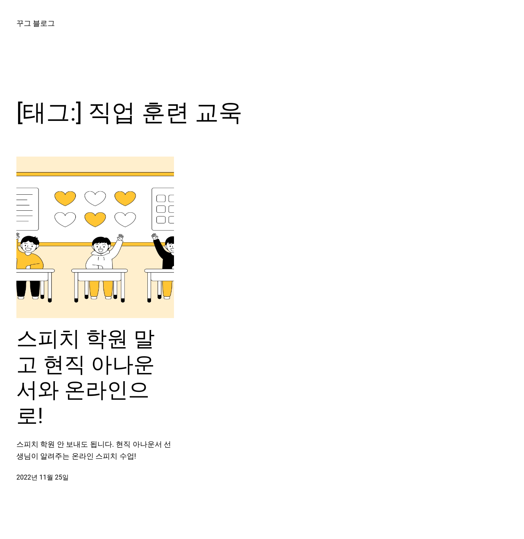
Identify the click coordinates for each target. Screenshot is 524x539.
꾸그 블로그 (35, 23)
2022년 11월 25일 (42, 477)
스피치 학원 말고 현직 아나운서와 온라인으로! (85, 377)
